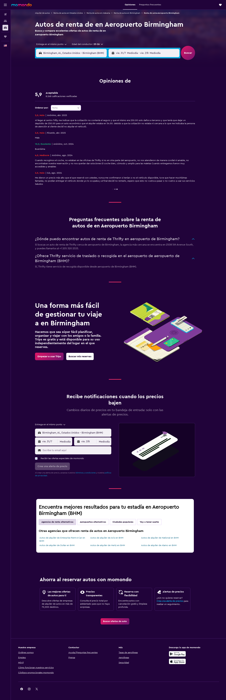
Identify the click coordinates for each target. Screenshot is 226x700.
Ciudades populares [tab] (126, 522)
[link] (52, 356)
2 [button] (85, 82)
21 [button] (70, 105)
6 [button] (62, 90)
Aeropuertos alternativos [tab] (96, 522)
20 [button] (62, 105)
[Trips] (5, 36)
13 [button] (63, 97)
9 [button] (85, 90)
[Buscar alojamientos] (5, 21)
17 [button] (93, 97)
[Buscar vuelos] (5, 14)
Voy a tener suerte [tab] (152, 522)
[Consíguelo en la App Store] (181, 661)
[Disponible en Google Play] (181, 654)
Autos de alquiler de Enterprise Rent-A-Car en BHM (66, 539)
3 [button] (93, 82)
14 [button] (70, 97)
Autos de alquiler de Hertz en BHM (111, 545)
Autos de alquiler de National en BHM (163, 538)
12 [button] (108, 90)
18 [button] (100, 97)
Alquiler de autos (45, 13)
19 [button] (108, 97)
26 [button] (107, 105)
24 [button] (92, 105)
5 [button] (108, 82)
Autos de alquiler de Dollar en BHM (60, 545)
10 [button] (92, 90)
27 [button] (62, 112)
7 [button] (70, 90)
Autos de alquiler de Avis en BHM (110, 538)
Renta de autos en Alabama (101, 13)
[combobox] (53, 44)
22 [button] (77, 105)
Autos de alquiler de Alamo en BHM (162, 545)
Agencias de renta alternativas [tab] (61, 522)
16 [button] (85, 97)
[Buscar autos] (5, 27)
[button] (5, 4)
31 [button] (93, 112)
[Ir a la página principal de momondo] (21, 4)
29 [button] (77, 112)
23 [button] (85, 105)
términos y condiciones (89, 473)
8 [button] (77, 90)
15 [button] (78, 97)
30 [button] (85, 112)
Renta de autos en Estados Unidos (71, 13)
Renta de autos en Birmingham (130, 13)
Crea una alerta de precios (173, 601)
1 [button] (77, 82)
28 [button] (70, 112)
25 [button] (100, 105)
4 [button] (100, 82)
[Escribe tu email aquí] (80, 450)
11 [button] (100, 90)
